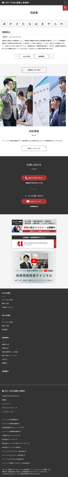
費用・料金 (5, 303)
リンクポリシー (6, 412)
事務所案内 (5, 338)
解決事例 (4, 329)
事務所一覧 (5, 344)
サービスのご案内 (7, 300)
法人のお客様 (6, 293)
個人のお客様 (6, 315)
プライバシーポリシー (8, 408)
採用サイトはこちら (34, 148)
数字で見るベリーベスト (9, 355)
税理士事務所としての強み (10, 352)
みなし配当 (26, 56)
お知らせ (4, 359)
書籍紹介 (4, 363)
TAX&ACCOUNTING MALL (10, 396)
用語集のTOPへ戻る (34, 70)
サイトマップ (6, 404)
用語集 (4, 400)
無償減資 (41, 56)
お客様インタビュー (8, 307)
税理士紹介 (5, 348)
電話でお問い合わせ (35, 178)
